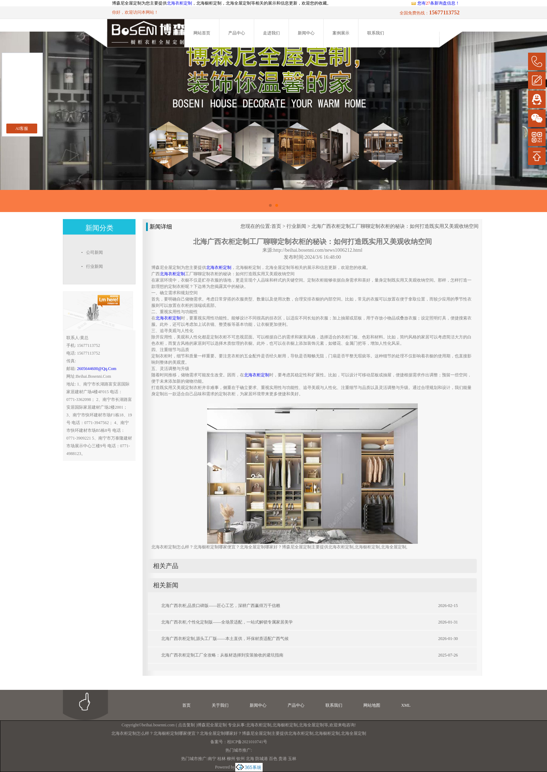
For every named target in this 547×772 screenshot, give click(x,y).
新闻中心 (306, 33)
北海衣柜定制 (179, 3)
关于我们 (220, 705)
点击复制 (186, 724)
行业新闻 (296, 226)
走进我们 (271, 33)
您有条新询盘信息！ (435, 3)
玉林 (292, 758)
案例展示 (340, 33)
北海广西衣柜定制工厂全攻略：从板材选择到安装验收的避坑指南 (222, 655)
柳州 (231, 758)
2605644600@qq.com (96, 368)
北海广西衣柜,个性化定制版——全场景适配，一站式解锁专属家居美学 (227, 622)
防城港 (261, 758)
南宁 (212, 758)
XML (406, 705)
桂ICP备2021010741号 (247, 741)
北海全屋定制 (311, 724)
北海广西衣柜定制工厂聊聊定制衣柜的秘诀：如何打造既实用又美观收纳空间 (395, 226)
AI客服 (21, 128)
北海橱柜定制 (285, 724)
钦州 (240, 758)
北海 (250, 758)
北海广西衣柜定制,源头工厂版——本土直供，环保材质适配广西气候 (225, 638)
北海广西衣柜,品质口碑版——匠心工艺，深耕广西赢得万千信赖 (220, 605)
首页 (276, 226)
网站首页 (201, 33)
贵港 (282, 758)
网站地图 (371, 705)
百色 (273, 758)
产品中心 (236, 33)
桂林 (221, 758)
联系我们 (375, 33)
